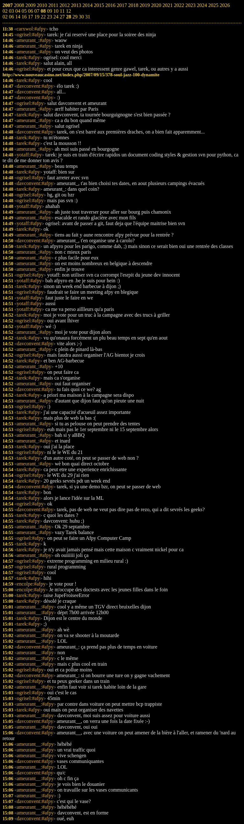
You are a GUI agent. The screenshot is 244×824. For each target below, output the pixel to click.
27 (62, 16)
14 (17, 16)
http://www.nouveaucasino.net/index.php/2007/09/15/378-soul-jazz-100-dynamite (81, 74)
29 (75, 16)
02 (5, 16)
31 (87, 16)
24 (55, 16)
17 (30, 16)
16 (24, 16)
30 (81, 16)
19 (36, 16)
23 (49, 16)
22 (43, 16)
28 (68, 16)
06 (11, 16)
